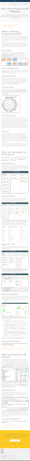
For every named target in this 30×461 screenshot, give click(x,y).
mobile (17, 383)
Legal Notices (3, 459)
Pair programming (5, 117)
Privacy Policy (9, 459)
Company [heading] (2, 452)
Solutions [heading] (2, 450)
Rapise (3, 382)
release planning (16, 322)
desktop (11, 383)
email (17, 443)
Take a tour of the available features (10, 346)
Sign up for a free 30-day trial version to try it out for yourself (14, 349)
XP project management (14, 221)
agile (10, 52)
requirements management (8, 322)
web (13, 383)
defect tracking (11, 323)
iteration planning (22, 322)
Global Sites (3, 457)
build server (8, 335)
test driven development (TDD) (15, 92)
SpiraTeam (3, 221)
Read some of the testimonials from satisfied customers (13, 348)
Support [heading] (2, 451)
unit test (13, 335)
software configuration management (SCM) (11, 334)
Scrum (3, 46)
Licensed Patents (15, 459)
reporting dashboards (12, 296)
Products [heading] (2, 449)
